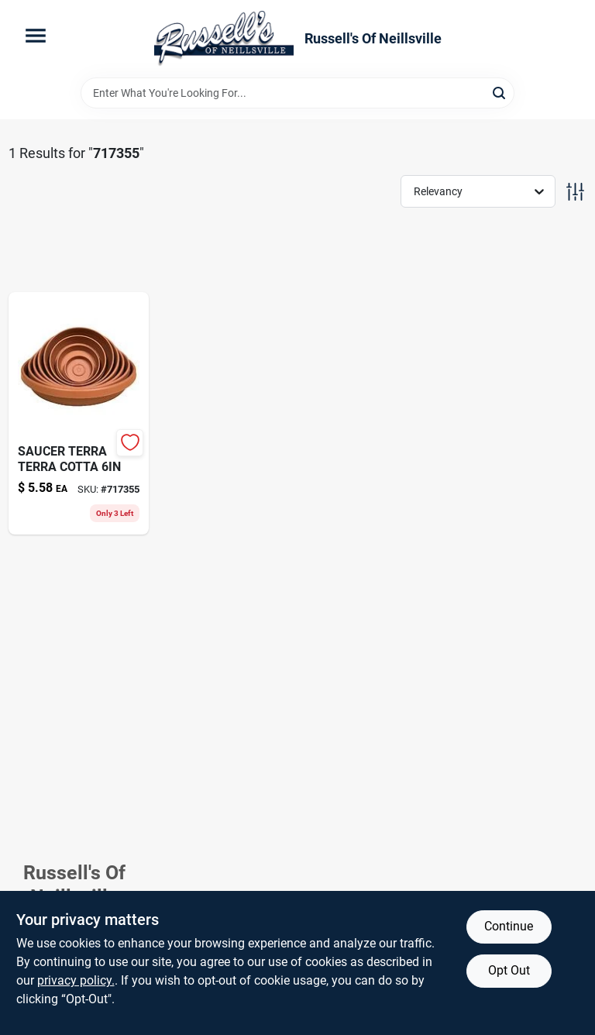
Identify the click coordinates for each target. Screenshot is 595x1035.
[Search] (500, 92)
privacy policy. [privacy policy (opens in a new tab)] (76, 980)
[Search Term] (297, 92)
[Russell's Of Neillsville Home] (224, 39)
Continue (508, 926)
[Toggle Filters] (575, 192)
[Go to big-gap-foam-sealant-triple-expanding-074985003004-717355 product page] (79, 413)
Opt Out (509, 970)
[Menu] (36, 36)
